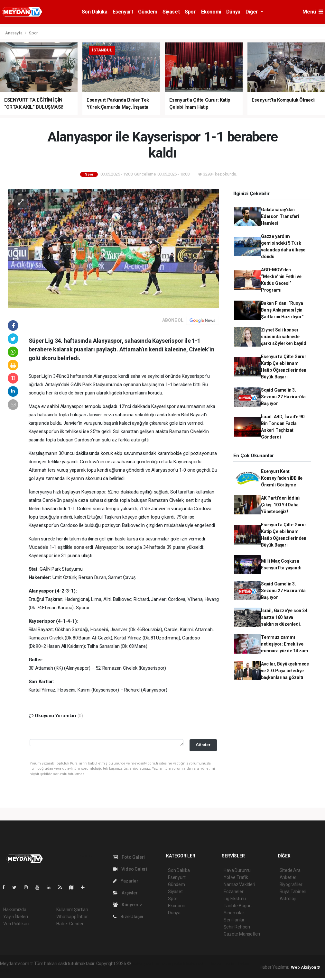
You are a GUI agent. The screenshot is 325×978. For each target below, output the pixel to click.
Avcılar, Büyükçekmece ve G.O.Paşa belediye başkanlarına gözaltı (285, 670)
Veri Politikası (16, 923)
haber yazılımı (145, 963)
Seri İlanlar (234, 919)
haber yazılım (224, 963)
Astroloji (288, 898)
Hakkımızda (14, 909)
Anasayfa (14, 33)
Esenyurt (123, 12)
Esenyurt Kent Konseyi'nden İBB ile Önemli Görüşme (281, 478)
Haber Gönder (70, 923)
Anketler (288, 877)
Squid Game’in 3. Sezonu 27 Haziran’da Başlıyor (283, 396)
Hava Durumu (237, 870)
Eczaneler (233, 891)
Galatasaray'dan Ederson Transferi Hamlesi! (280, 216)
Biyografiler (291, 884)
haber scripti (198, 963)
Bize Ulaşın (128, 916)
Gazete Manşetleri (242, 934)
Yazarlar (125, 880)
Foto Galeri (129, 857)
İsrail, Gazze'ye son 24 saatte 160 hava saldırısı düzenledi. (284, 617)
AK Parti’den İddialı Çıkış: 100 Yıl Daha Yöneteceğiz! (281, 504)
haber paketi (172, 963)
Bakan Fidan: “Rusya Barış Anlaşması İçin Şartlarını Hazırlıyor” (282, 310)
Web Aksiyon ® (305, 967)
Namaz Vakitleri (239, 884)
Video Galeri (130, 869)
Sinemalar (234, 912)
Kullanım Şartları (72, 909)
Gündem (147, 12)
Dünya (233, 12)
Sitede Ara (290, 870)
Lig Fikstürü (235, 898)
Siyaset (171, 12)
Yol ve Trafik (236, 877)
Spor (190, 12)
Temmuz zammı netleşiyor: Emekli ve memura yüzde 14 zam (284, 644)
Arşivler (125, 892)
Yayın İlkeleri (15, 916)
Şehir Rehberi (237, 926)
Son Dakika (94, 12)
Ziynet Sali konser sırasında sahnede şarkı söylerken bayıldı (284, 336)
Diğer (252, 12)
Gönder (203, 744)
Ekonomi (211, 12)
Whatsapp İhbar (72, 916)
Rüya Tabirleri (293, 891)
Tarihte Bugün (238, 905)
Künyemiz (127, 904)
